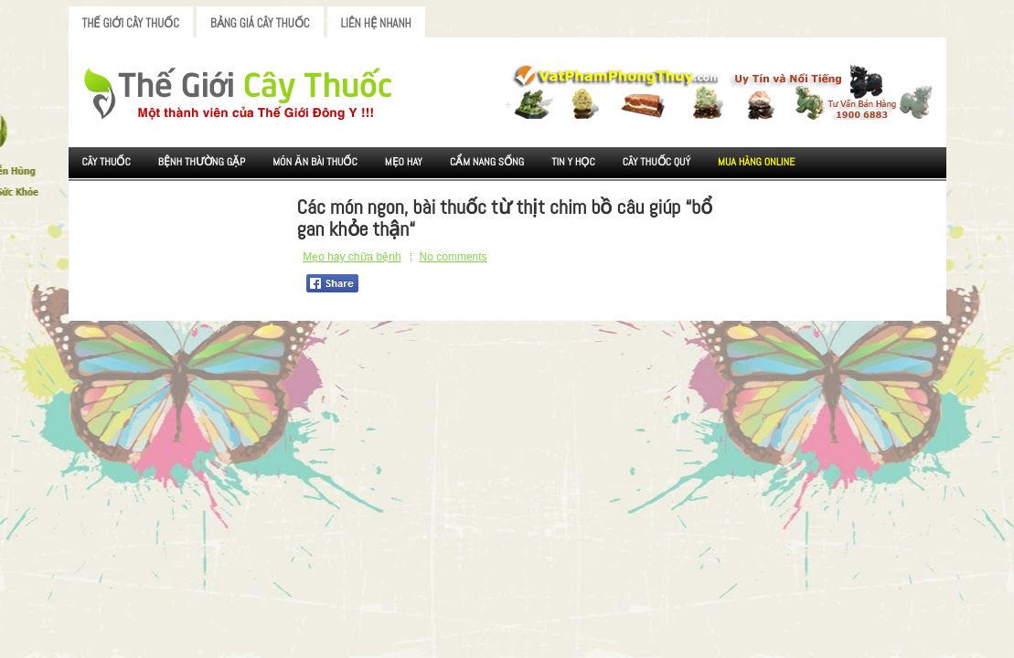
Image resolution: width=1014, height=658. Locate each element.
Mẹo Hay (403, 161)
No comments (453, 256)
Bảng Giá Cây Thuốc (260, 23)
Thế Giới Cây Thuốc (130, 23)
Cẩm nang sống (487, 161)
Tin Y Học (573, 161)
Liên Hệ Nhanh (376, 23)
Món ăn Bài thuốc (315, 161)
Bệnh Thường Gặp (202, 161)
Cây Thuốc (106, 161)
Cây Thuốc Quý (656, 161)
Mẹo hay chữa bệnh (351, 256)
